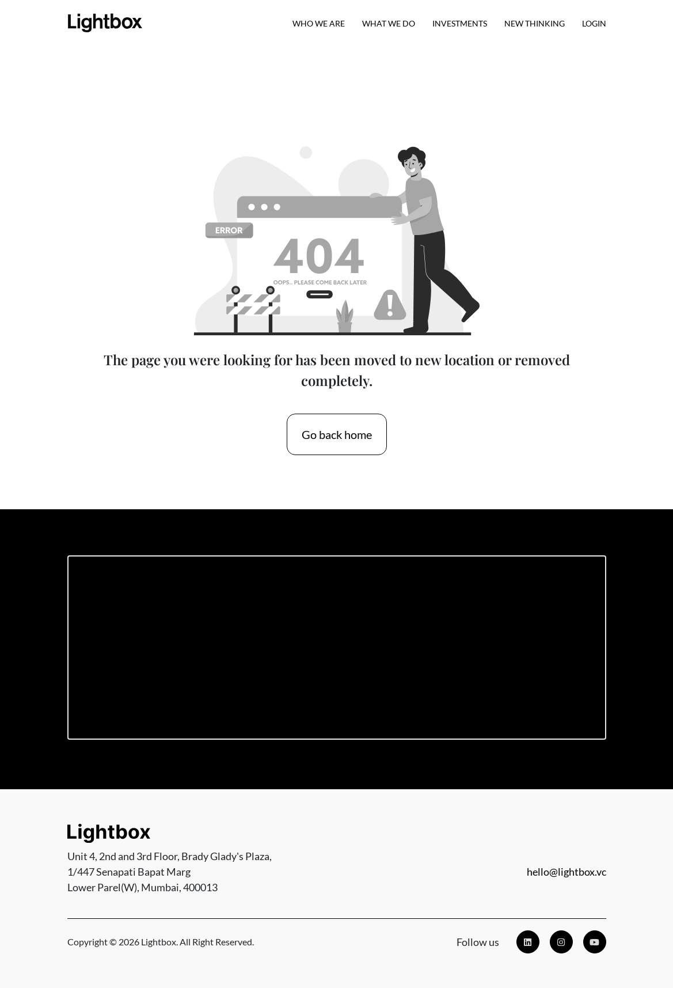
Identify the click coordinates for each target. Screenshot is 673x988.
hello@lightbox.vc (566, 871)
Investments (459, 23)
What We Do (388, 23)
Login (594, 23)
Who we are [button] (318, 23)
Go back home (337, 434)
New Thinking (534, 23)
